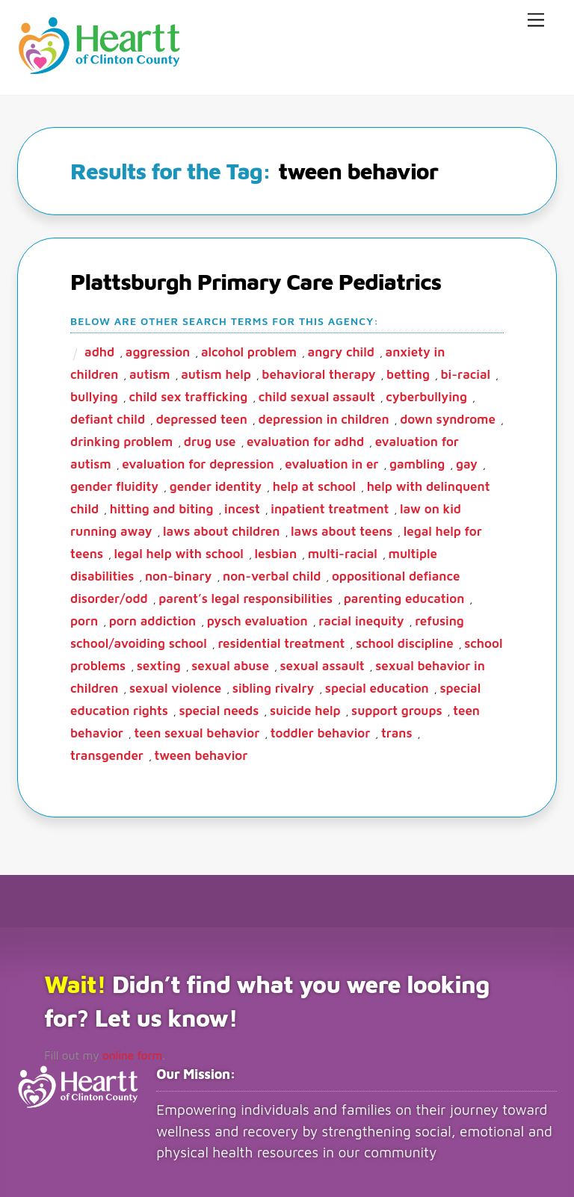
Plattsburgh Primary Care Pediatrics (255, 279)
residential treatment (281, 641)
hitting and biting (162, 506)
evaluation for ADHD (305, 439)
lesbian (276, 551)
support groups (396, 708)
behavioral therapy (318, 372)
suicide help (305, 708)
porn (84, 618)
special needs (219, 708)
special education (377, 685)
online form (124, 1051)
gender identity (216, 484)
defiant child (107, 416)
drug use (210, 439)
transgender (107, 753)
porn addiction (152, 618)
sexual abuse (230, 663)
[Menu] (536, 20)
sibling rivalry (273, 685)
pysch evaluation (257, 618)
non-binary (178, 573)
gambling (417, 461)
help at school (314, 484)
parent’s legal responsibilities (245, 596)
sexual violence (175, 685)
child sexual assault (317, 394)
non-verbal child (272, 573)
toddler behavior (321, 730)
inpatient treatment (330, 506)
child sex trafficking (188, 394)
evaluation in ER (331, 461)
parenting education (404, 596)
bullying (94, 394)
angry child (341, 349)
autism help (216, 372)
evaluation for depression (198, 461)
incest (242, 506)
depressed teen (201, 416)
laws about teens (341, 529)
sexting (159, 663)
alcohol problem (249, 349)
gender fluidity (114, 484)
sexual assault (322, 663)
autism (149, 372)
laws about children (221, 529)
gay (467, 461)
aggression (158, 349)
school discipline (405, 641)
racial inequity (361, 618)
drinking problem (121, 439)
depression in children (323, 416)
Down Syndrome (448, 416)
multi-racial (342, 551)
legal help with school (179, 551)
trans (397, 730)
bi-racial (466, 372)
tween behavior (201, 753)
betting (408, 372)
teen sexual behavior (196, 730)
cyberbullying (426, 394)
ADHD (99, 349)
